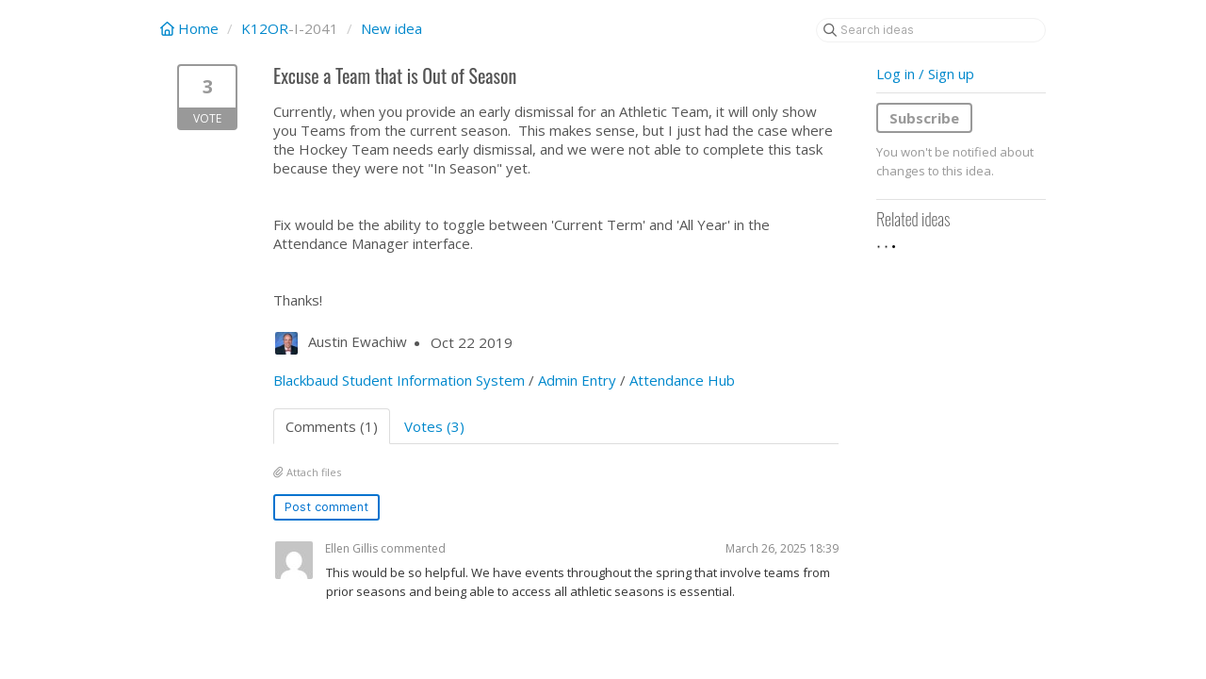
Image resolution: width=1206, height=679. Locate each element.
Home (191, 28)
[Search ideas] (931, 30)
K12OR (264, 28)
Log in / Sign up (925, 73)
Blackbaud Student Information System (399, 380)
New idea (391, 28)
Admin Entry (577, 380)
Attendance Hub (682, 380)
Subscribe (924, 117)
